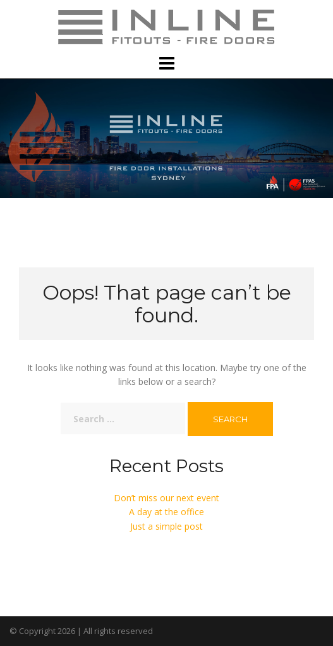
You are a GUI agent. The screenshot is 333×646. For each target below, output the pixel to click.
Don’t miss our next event (166, 498)
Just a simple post (166, 526)
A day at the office (166, 512)
